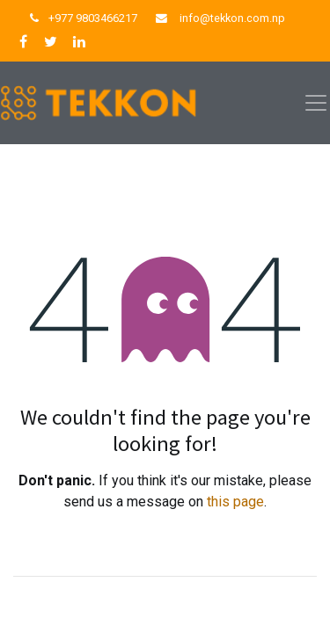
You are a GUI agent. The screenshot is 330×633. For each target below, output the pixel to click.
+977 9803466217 (92, 18)
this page (235, 501)
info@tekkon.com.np (232, 18)
